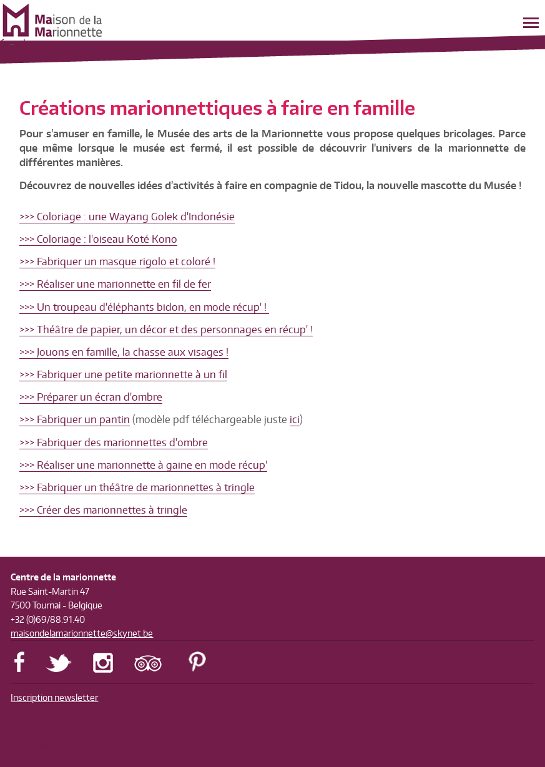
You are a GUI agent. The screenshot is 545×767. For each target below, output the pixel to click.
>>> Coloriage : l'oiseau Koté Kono (98, 239)
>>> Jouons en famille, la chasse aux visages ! (123, 352)
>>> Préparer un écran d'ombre (90, 397)
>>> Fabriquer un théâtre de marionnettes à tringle (137, 487)
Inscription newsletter (54, 697)
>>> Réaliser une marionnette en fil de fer (115, 284)
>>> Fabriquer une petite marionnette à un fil (123, 374)
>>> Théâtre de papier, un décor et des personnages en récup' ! (166, 329)
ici (295, 419)
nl (21, 43)
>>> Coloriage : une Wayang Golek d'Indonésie (127, 216)
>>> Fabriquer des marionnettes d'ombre (113, 442)
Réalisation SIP (34, 745)
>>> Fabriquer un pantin (74, 419)
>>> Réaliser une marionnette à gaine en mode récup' (143, 465)
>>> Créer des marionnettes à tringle (103, 510)
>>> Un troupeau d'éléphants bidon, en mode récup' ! (144, 307)
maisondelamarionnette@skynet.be (82, 633)
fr (3, 43)
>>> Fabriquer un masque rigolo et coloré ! (117, 261)
